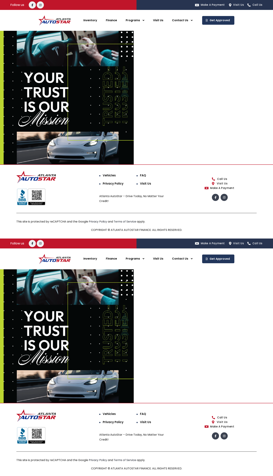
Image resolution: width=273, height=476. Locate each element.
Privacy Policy (113, 183)
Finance (111, 20)
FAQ (143, 175)
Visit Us (158, 20)
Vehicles (109, 175)
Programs (133, 20)
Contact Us (180, 20)
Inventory (90, 20)
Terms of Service (126, 222)
